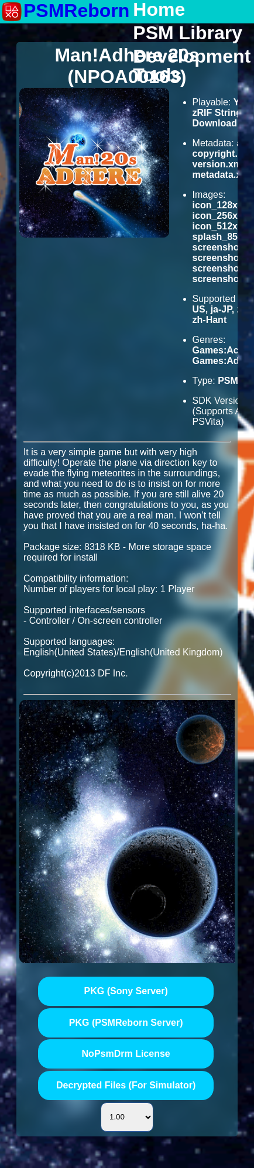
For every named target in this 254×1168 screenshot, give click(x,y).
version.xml (219, 164)
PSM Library (187, 33)
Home (159, 10)
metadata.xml (222, 175)
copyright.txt (221, 154)
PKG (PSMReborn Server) (126, 1023)
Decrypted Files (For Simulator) (125, 1085)
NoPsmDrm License (126, 1054)
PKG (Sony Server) (126, 991)
